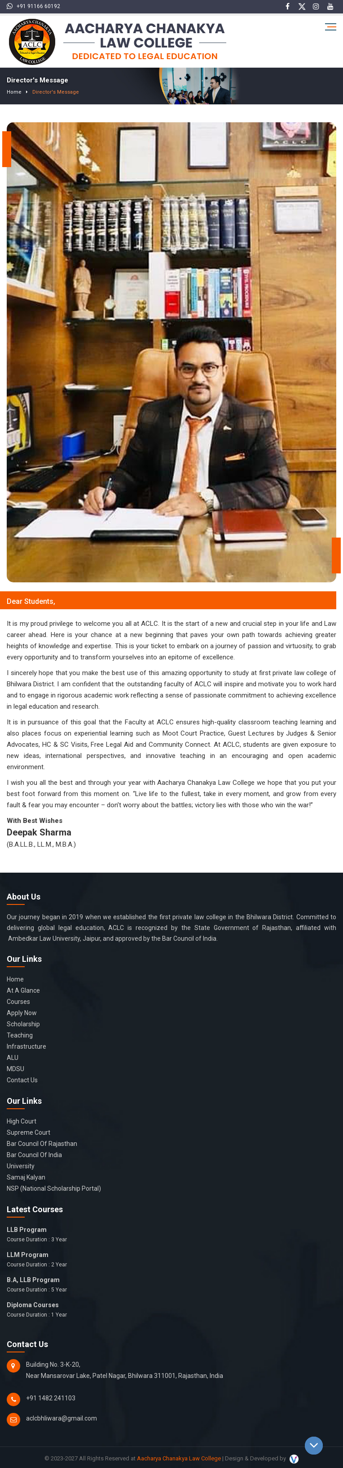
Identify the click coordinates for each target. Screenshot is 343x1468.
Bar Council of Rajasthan (42, 1143)
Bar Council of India (34, 1154)
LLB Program (171, 1235)
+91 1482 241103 (50, 1398)
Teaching (20, 1035)
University (21, 1166)
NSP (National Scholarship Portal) (54, 1188)
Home (13, 91)
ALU (12, 1057)
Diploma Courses (171, 1310)
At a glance (23, 990)
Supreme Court (28, 1132)
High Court (21, 1121)
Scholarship (23, 1024)
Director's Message (50, 91)
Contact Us (22, 1080)
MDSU (15, 1068)
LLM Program (171, 1260)
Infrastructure (26, 1046)
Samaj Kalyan (26, 1177)
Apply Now (22, 1012)
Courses (18, 1001)
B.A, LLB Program (171, 1285)
